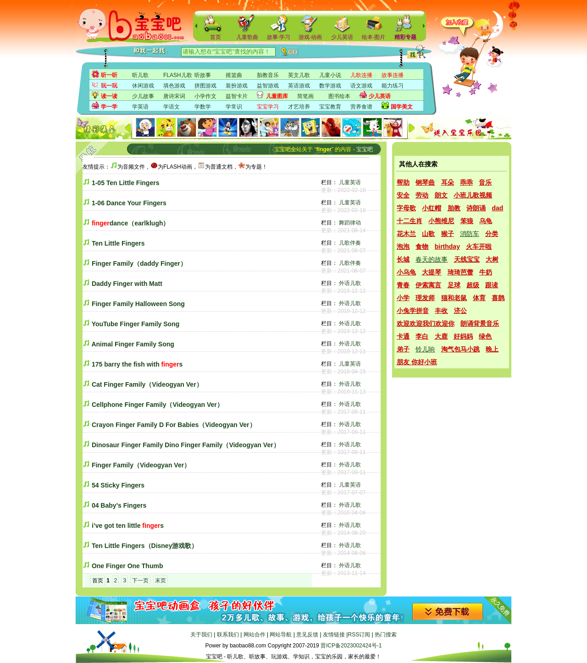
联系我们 (228, 634)
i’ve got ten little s (128, 525)
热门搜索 (386, 634)
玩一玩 (109, 85)
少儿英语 (342, 37)
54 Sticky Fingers (118, 485)
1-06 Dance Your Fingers (129, 203)
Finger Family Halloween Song (138, 303)
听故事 (202, 75)
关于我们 (201, 634)
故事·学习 (278, 37)
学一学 (109, 107)
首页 (215, 37)
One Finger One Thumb (127, 566)
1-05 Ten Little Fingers (126, 182)
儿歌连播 (361, 75)
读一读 (109, 96)
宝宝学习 (268, 107)
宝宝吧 (364, 149)
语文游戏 (361, 85)
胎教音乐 (268, 75)
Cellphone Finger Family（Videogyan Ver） (157, 404)
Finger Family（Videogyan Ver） (141, 465)
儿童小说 (330, 75)
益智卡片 (237, 96)
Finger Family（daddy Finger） (139, 263)
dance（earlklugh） (131, 223)
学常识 (234, 107)
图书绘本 (339, 96)
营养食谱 (361, 107)
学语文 (171, 107)
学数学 (202, 107)
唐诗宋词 (174, 96)
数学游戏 (330, 85)
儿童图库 (277, 96)
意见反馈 (307, 634)
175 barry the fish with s (137, 364)
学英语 (140, 107)
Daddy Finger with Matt (127, 283)
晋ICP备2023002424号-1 (351, 645)
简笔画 (305, 96)
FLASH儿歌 (177, 75)
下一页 (140, 580)
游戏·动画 (310, 37)
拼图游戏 (205, 85)
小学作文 (205, 96)
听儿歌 (140, 75)
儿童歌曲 (247, 37)
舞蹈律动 (350, 222)
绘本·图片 (373, 37)
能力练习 (393, 85)
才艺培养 (299, 107)
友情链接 (334, 634)
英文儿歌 (299, 75)
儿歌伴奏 (350, 243)
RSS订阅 (359, 634)
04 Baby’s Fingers (119, 505)
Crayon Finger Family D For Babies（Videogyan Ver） (174, 424)
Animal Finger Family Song (132, 344)
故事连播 (393, 75)
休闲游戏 (143, 85)
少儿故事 (143, 96)
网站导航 (281, 634)
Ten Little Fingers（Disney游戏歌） (145, 545)
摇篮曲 (234, 75)
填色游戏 (174, 85)
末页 (160, 580)
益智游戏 (268, 85)
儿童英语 (350, 182)
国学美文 (402, 107)
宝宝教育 (330, 107)
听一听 (109, 75)
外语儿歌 (350, 283)
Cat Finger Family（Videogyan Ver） (147, 384)
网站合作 (255, 634)
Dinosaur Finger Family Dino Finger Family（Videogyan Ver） (186, 445)
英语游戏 (299, 85)
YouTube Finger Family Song (136, 324)
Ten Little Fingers (118, 243)
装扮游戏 (237, 85)
